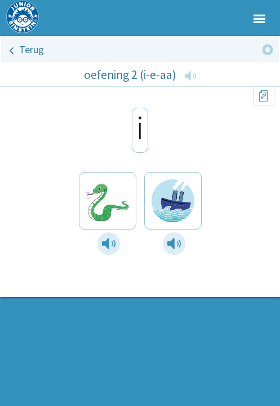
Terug (31, 49)
